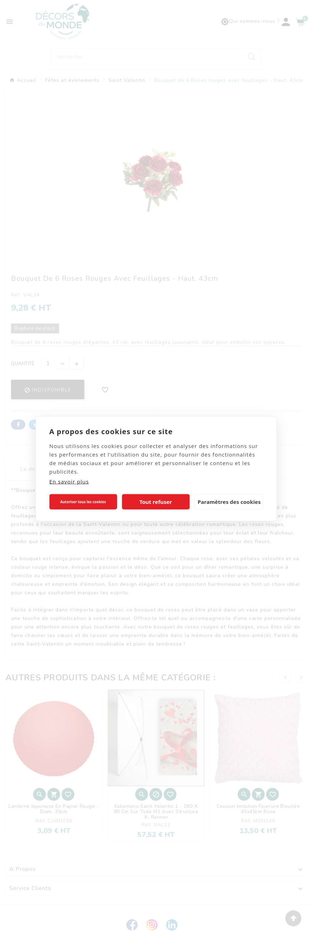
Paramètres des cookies (229, 501)
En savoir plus (69, 481)
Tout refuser (155, 501)
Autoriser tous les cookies (83, 501)
